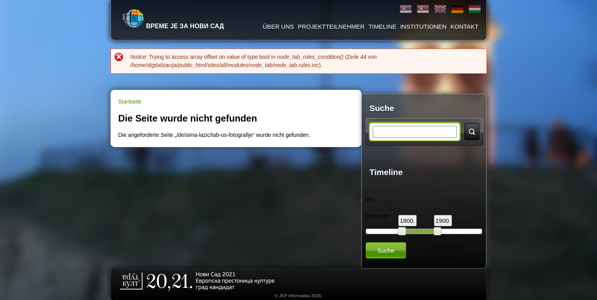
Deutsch (457, 9)
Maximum (378, 216)
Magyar (475, 9)
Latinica (423, 9)
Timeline (382, 26)
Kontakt (464, 26)
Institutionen (423, 26)
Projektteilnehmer (331, 26)
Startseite (130, 101)
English (440, 9)
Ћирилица (406, 9)
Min (370, 199)
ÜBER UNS (278, 26)
